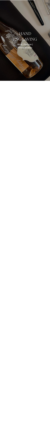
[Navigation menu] (46, 3)
